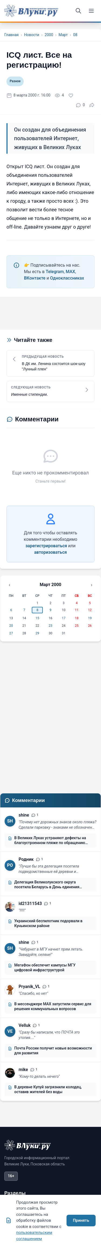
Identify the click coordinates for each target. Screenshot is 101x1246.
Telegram (55, 271)
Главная (11, 35)
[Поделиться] (92, 105)
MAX (70, 271)
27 (11, 633)
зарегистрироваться (46, 545)
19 (90, 618)
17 (63, 618)
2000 (49, 35)
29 (37, 633)
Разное (15, 81)
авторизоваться (50, 552)
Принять (81, 1220)
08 (75, 35)
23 (51, 626)
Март (63, 35)
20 (11, 626)
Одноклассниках (67, 278)
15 (37, 618)
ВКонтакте (35, 278)
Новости (31, 35)
